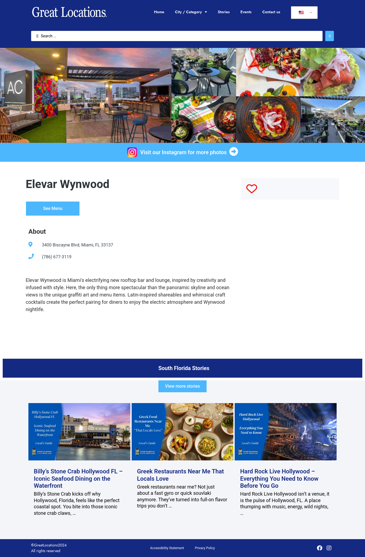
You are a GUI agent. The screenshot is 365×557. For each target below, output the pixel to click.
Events (245, 12)
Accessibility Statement (167, 548)
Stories (224, 12)
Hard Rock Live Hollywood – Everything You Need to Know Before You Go (279, 478)
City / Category (191, 12)
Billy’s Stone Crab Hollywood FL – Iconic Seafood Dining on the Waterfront (78, 478)
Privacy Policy (205, 548)
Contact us (271, 12)
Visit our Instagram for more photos (183, 152)
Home (159, 12)
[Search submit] (329, 36)
